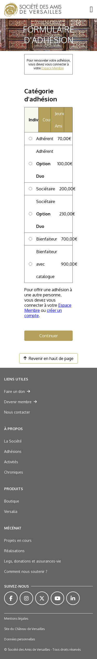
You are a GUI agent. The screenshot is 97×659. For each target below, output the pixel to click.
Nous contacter (17, 412)
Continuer (48, 335)
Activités (11, 462)
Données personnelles (19, 639)
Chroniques (13, 472)
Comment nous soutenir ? (25, 571)
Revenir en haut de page (48, 358)
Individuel (33, 119)
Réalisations (14, 551)
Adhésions (12, 451)
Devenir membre (20, 402)
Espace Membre (52, 68)
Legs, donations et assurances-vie (32, 561)
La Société (13, 441)
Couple (46, 119)
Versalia (10, 511)
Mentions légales (16, 618)
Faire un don (17, 391)
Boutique (11, 501)
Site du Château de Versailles (24, 629)
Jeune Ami (59, 120)
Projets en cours (18, 540)
